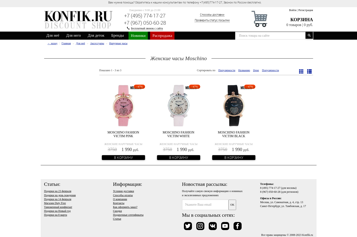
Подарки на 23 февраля (57, 191)
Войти (292, 10)
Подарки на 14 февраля (57, 199)
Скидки (117, 211)
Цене (256, 70)
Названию (244, 70)
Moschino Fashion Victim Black (234, 134)
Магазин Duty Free (55, 203)
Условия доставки (123, 191)
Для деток (96, 35)
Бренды (117, 35)
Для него (73, 35)
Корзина (301, 19)
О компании (120, 199)
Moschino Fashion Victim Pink (123, 134)
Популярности (226, 70)
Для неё (52, 35)
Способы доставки (212, 14)
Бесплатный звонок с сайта (147, 28)
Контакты (119, 203)
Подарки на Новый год (57, 211)
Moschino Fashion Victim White (178, 134)
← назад (52, 43)
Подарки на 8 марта (55, 214)
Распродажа (162, 35)
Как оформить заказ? (125, 207)
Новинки (138, 35)
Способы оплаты (123, 195)
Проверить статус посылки (212, 20)
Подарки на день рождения (60, 195)
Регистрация (305, 10)
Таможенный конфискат (58, 207)
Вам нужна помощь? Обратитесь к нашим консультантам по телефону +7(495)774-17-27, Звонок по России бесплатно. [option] (185, 2)
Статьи (117, 218)
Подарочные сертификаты (128, 214)
